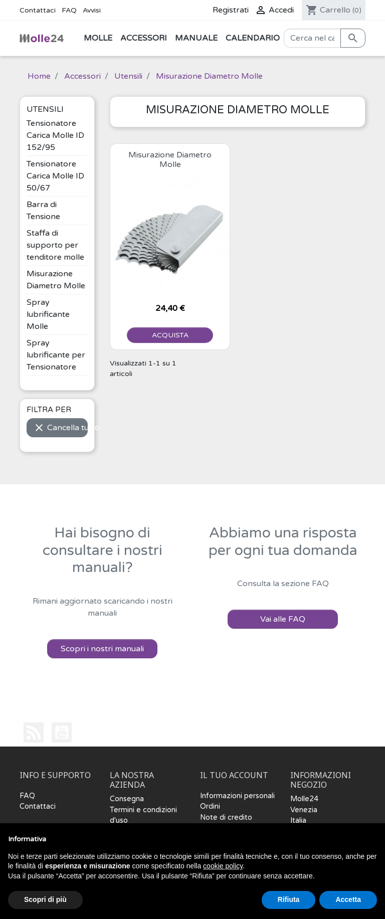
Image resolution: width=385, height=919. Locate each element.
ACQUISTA (170, 335)
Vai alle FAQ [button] (282, 619)
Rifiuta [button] (289, 899)
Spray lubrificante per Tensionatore (56, 355)
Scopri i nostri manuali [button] (102, 649)
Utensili (45, 109)
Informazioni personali (237, 796)
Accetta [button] (348, 899)
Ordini (210, 806)
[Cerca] (312, 38)
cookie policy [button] (223, 866)
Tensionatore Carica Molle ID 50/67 (55, 176)
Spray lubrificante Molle (48, 314)
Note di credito (226, 817)
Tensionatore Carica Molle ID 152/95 (55, 135)
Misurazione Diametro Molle (170, 159)
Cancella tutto (60, 428)
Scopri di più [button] (45, 899)
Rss (34, 732)
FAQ (69, 10)
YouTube (62, 732)
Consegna (127, 799)
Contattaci (38, 10)
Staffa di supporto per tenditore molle (55, 245)
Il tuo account (234, 776)
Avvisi (92, 10)
